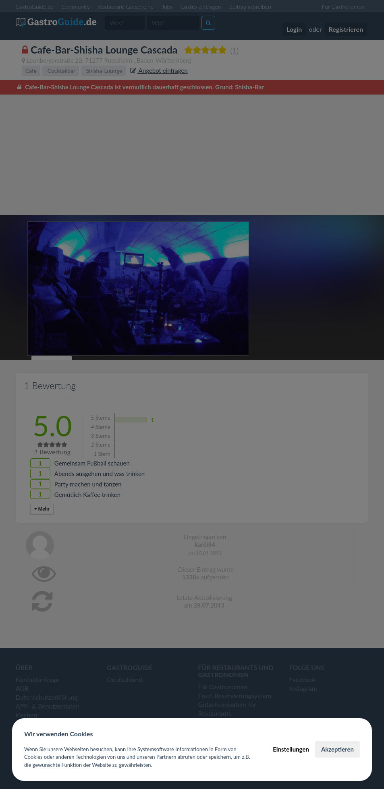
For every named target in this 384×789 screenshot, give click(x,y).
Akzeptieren (337, 749)
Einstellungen (291, 749)
